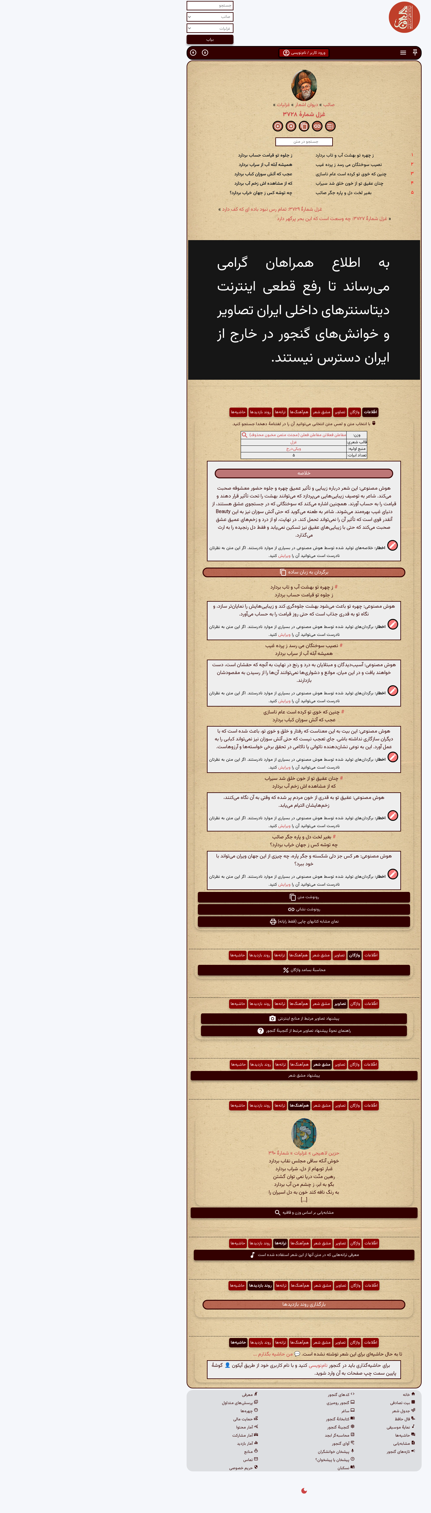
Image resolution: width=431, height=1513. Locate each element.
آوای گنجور (254, 1444)
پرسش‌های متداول (151, 1403)
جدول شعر (315, 1411)
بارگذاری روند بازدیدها (215, 1305)
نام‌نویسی (229, 1366)
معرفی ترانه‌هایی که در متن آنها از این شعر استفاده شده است (215, 1255)
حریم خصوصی (155, 1468)
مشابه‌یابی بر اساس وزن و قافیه (215, 1213)
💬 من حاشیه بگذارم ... (188, 1354)
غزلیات (195, 105)
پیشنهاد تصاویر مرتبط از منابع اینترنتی (215, 1018)
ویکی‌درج (205, 449)
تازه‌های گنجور (312, 1452)
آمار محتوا (159, 1427)
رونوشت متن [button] (216, 897)
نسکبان (257, 1468)
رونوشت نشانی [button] (215, 909)
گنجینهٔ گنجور (252, 1427)
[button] (327, 53)
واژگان (266, 412)
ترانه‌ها (192, 412)
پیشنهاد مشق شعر (216, 1076)
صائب (240, 105)
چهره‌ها (161, 1411)
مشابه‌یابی (316, 1444)
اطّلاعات (281, 412)
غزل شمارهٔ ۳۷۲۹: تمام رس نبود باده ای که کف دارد (184, 210)
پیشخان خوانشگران (247, 1452)
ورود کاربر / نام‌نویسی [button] (215, 53)
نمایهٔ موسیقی (312, 1427)
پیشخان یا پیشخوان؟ (246, 1460)
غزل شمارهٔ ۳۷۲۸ (215, 114)
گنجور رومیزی (252, 1403)
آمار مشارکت (157, 1436)
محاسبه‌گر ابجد (251, 1436)
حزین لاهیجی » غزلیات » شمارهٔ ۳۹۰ (215, 1153)
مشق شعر (233, 412)
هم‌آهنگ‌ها (211, 412)
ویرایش (196, 556)
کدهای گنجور (252, 1395)
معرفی (161, 1395)
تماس (162, 1460)
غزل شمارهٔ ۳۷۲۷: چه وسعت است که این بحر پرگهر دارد (243, 219)
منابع (163, 1452)
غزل (205, 442)
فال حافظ (316, 1419)
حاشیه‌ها (150, 412)
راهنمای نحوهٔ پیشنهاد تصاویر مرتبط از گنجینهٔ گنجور (215, 1031)
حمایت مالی (157, 1419)
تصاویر (251, 412)
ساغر (259, 1411)
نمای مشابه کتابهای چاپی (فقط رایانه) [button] (215, 921)
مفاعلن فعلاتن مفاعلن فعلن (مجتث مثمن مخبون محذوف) (209, 435)
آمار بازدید (159, 1444)
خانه (320, 1395)
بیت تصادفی (314, 1403)
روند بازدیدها (172, 412)
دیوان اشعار (218, 105)
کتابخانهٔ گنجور (252, 1419)
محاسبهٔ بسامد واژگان (215, 970)
